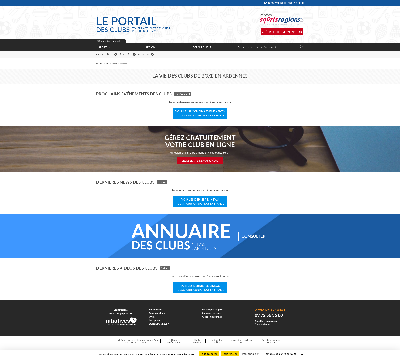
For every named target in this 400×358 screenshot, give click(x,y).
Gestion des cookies (216, 341)
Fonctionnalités (157, 313)
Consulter (253, 236)
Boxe (112, 54)
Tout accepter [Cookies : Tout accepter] (208, 354)
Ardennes (146, 54)
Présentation (155, 309)
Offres (152, 316)
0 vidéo (165, 268)
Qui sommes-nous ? (159, 323)
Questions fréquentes (266, 321)
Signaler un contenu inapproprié (271, 341)
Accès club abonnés (212, 316)
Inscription (154, 320)
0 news (162, 181)
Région (151, 47)
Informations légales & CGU (241, 341)
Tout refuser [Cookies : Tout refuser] (229, 354)
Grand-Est (127, 54)
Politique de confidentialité (174, 341)
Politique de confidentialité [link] (280, 354)
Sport (104, 47)
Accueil (99, 63)
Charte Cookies (197, 341)
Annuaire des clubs (211, 313)
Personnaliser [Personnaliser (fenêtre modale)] (250, 354)
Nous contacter (262, 324)
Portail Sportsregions (212, 309)
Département (203, 47)
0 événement (182, 93)
